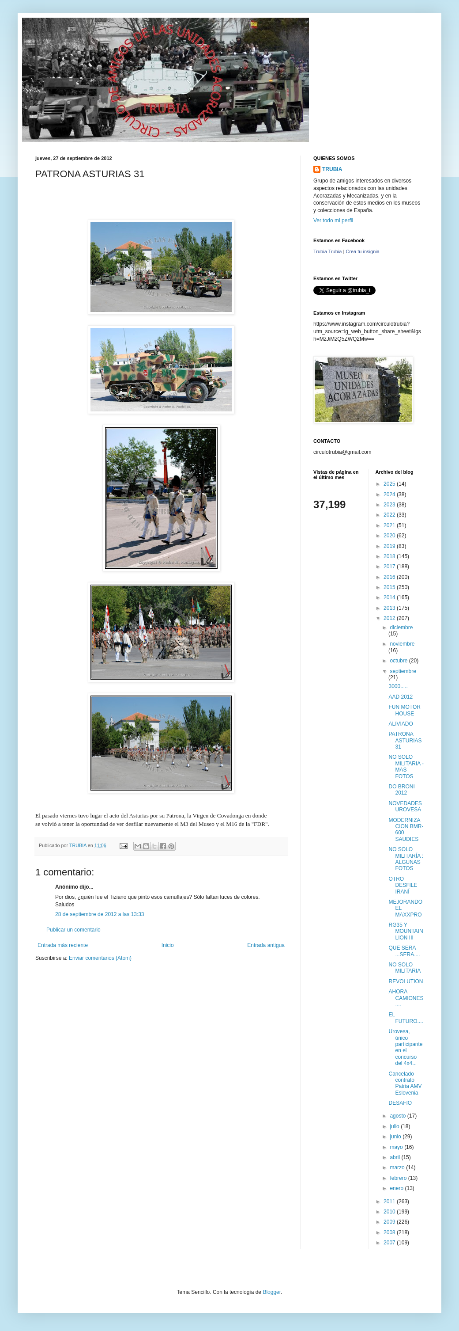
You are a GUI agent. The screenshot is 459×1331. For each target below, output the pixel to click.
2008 (390, 1232)
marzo (398, 1167)
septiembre (403, 671)
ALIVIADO (400, 724)
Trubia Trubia (327, 251)
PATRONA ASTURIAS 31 (404, 740)
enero (397, 1188)
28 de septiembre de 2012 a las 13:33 (99, 914)
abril (395, 1157)
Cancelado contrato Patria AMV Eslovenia (404, 1083)
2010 (390, 1212)
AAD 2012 (400, 697)
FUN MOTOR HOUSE (404, 710)
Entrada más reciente (63, 945)
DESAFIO (400, 1103)
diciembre (401, 627)
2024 (390, 494)
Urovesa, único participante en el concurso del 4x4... (405, 1047)
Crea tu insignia (362, 251)
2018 (390, 556)
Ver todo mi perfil (333, 220)
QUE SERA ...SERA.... (404, 951)
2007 (390, 1243)
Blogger (272, 1292)
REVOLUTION (405, 981)
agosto (398, 1116)
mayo (397, 1147)
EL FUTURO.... (405, 1018)
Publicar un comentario (73, 930)
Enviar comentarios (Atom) (100, 958)
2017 (390, 566)
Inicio (168, 945)
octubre (399, 661)
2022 (390, 515)
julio (395, 1126)
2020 (390, 535)
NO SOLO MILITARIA (404, 968)
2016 (390, 577)
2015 (390, 587)
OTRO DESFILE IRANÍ (402, 885)
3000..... (397, 686)
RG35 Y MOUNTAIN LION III (405, 931)
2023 (390, 505)
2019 (390, 546)
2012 (390, 618)
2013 (390, 608)
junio (396, 1136)
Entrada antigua (266, 945)
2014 (390, 597)
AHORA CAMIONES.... (405, 998)
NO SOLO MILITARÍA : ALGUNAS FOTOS (405, 858)
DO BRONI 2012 (401, 789)
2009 (390, 1222)
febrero (399, 1178)
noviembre (402, 644)
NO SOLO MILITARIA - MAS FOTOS (405, 766)
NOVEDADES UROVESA (404, 806)
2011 (390, 1201)
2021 (390, 525)
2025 (390, 484)
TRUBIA (332, 169)
